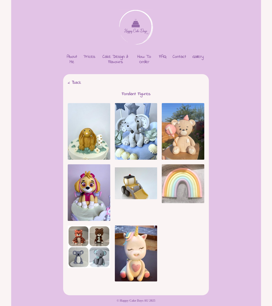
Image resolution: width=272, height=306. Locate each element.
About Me (72, 59)
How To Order (144, 59)
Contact (179, 57)
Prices (89, 57)
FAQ (162, 57)
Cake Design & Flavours (115, 59)
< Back (74, 83)
